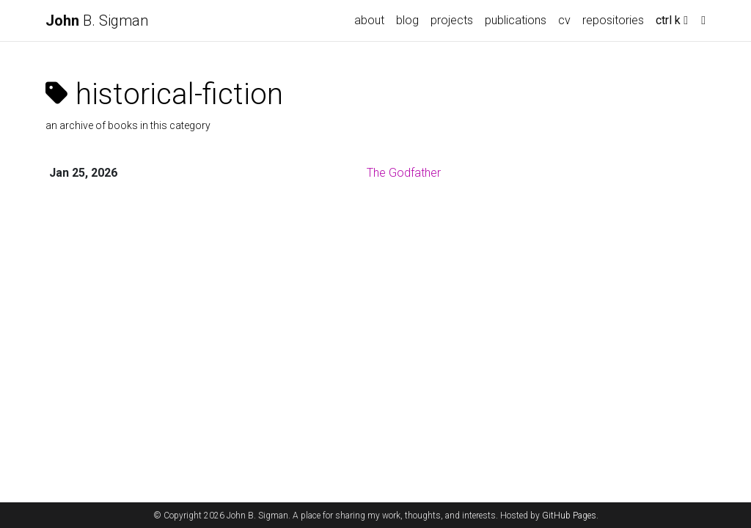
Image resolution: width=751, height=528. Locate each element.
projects (452, 20)
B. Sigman (96, 20)
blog (407, 20)
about (369, 20)
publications (515, 20)
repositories (613, 20)
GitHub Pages (569, 515)
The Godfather (404, 173)
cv (564, 20)
